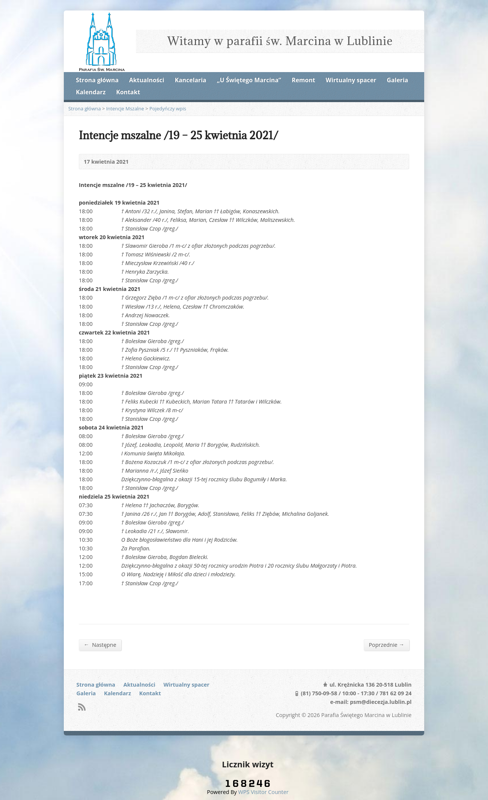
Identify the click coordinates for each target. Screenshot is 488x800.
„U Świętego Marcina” (249, 80)
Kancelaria (190, 80)
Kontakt (128, 92)
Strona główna (97, 80)
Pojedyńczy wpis (167, 108)
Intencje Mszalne (125, 108)
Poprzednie (386, 644)
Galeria (397, 80)
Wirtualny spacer (351, 80)
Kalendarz (90, 92)
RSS (81, 706)
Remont (303, 80)
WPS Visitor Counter (263, 791)
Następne (100, 644)
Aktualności (146, 80)
